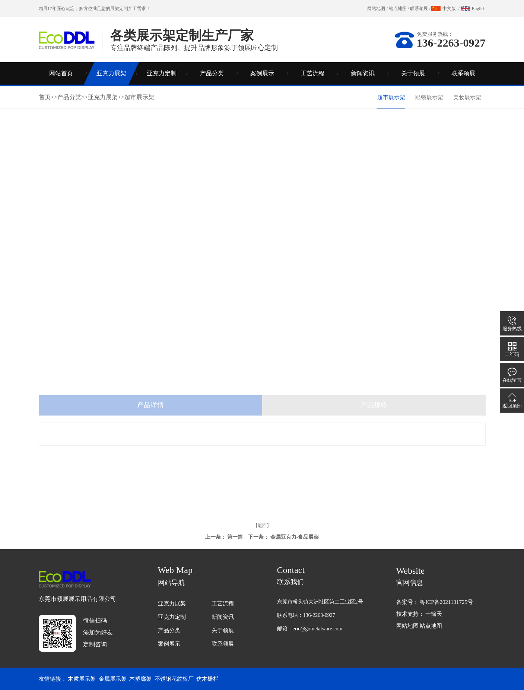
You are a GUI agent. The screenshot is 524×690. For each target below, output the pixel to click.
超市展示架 (139, 97)
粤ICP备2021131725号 (446, 602)
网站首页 (61, 73)
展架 (114, 8)
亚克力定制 (162, 73)
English (479, 8)
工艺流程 (312, 73)
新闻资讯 (363, 73)
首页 (45, 97)
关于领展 (413, 73)
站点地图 (398, 8)
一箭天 (433, 614)
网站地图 (376, 8)
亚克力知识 (417, 171)
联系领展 (419, 8)
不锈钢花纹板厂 (174, 679)
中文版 (449, 8)
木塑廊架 (140, 679)
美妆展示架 (467, 97)
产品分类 (212, 73)
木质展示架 (82, 679)
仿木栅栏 (207, 679)
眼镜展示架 (429, 97)
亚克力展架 (111, 73)
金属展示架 (113, 679)
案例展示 (262, 73)
